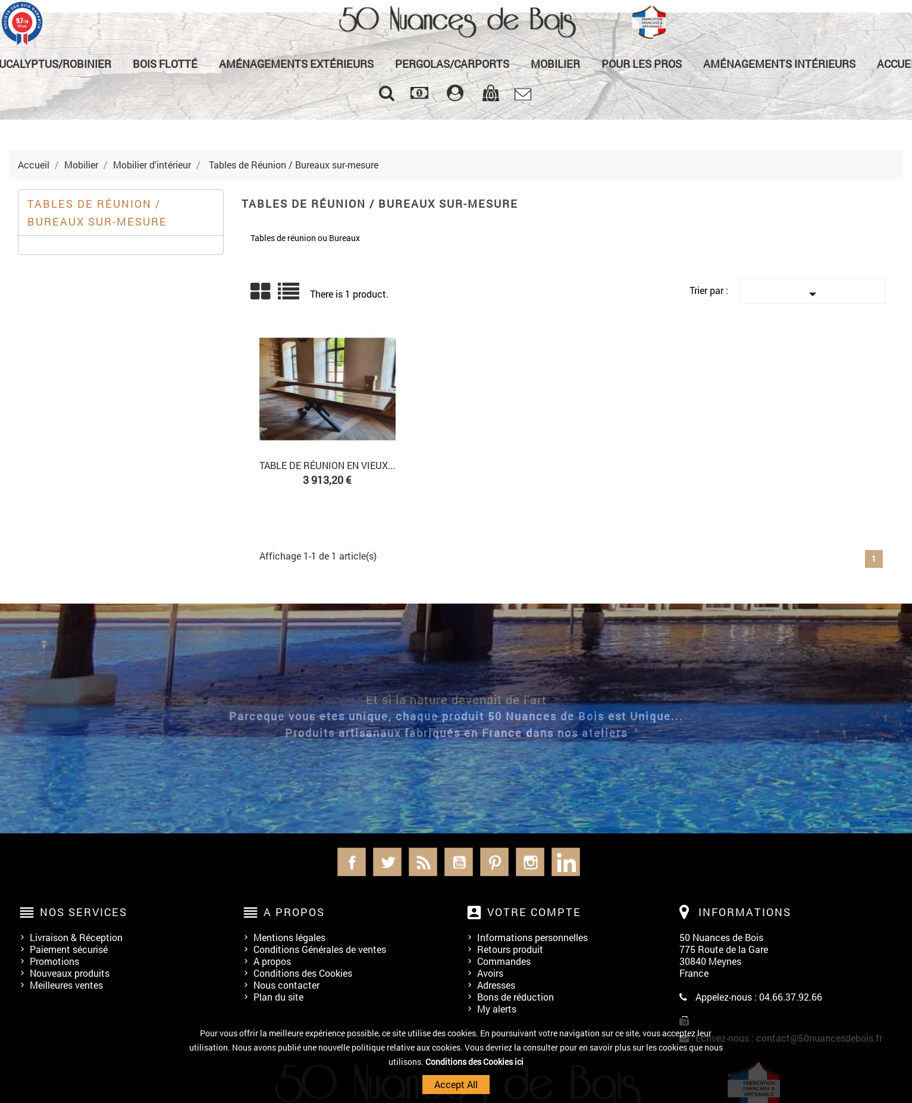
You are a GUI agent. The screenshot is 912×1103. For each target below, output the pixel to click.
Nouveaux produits (69, 973)
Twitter (387, 862)
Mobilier (555, 64)
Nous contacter (286, 985)
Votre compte (534, 912)
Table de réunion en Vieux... (327, 465)
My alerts (496, 1008)
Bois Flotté (165, 64)
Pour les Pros (641, 64)
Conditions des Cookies (302, 973)
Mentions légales (289, 937)
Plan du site (278, 996)
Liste (289, 296)
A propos (272, 961)
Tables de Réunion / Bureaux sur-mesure (97, 212)
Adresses (496, 985)
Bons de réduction (515, 996)
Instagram (530, 862)
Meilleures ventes (66, 985)
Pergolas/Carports (452, 64)
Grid (261, 292)
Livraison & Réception (76, 937)
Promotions (54, 961)
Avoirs (490, 973)
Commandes (504, 961)
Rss (423, 862)
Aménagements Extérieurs (296, 64)
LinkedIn (565, 862)
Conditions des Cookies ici (474, 1061)
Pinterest (494, 862)
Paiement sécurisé (69, 949)
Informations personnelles (532, 937)
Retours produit (510, 949)
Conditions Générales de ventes (319, 949)
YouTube (458, 862)
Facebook (351, 862)
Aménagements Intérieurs (779, 64)
